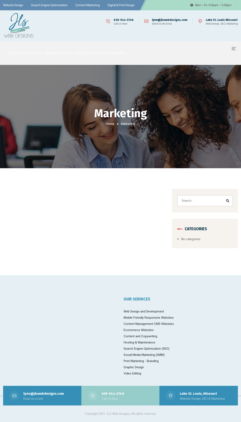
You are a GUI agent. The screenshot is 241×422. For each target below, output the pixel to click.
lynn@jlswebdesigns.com (169, 20)
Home (110, 124)
